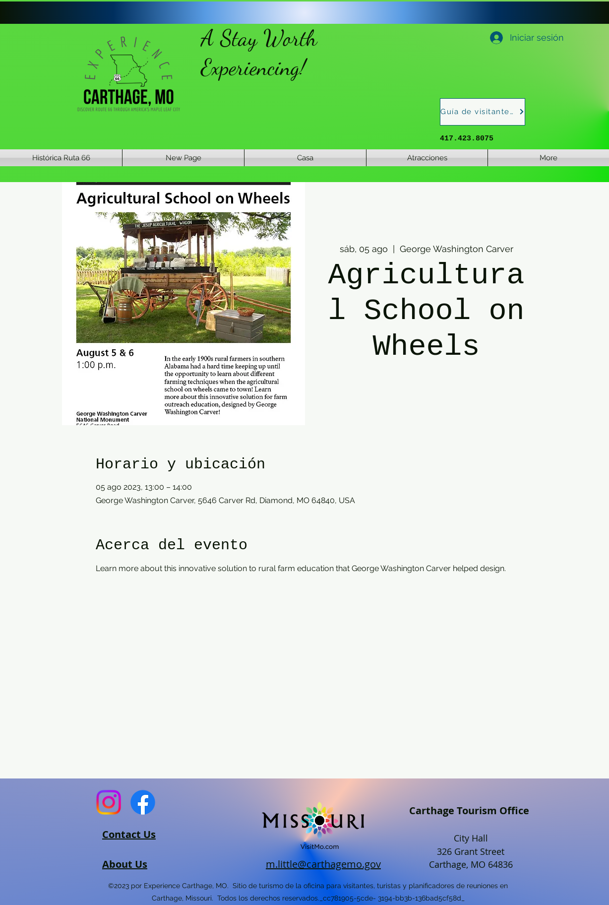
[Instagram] (108, 802)
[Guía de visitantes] (482, 112)
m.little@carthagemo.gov (323, 864)
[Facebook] (142, 802)
